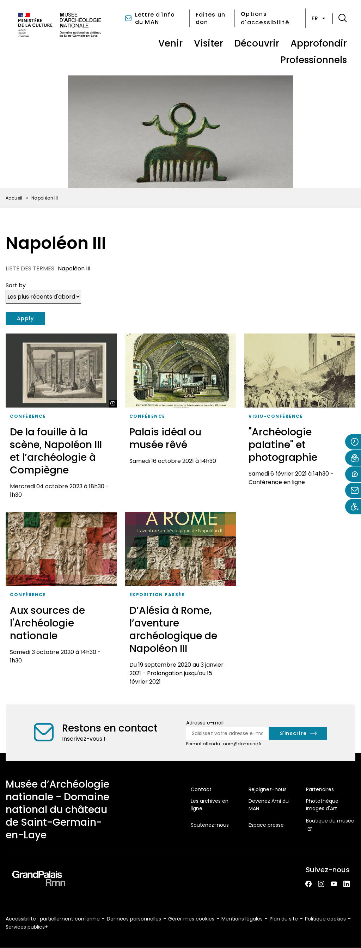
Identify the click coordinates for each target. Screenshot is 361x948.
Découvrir (256, 43)
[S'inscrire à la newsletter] (298, 733)
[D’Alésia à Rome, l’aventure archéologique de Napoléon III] (180, 601)
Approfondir (318, 43)
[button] (342, 18)
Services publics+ (27, 926)
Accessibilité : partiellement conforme (53, 918)
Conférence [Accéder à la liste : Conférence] (28, 416)
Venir (170, 43)
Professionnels (313, 60)
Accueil (14, 198)
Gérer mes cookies (191, 918)
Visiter (208, 43)
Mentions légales (242, 918)
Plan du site (284, 918)
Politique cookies (325, 918)
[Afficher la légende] (113, 404)
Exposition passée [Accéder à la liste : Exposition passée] (157, 595)
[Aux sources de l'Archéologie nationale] (61, 601)
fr (319, 18)
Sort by (16, 285)
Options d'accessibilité (265, 18)
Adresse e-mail (205, 722)
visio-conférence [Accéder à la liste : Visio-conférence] (276, 416)
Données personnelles (134, 918)
